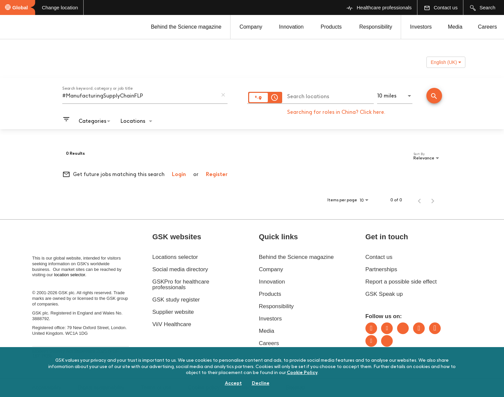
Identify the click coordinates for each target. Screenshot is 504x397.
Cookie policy (204, 387)
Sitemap (295, 387)
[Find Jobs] (434, 96)
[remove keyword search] (223, 95)
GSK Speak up (384, 294)
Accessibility (46, 387)
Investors (421, 27)
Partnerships (381, 269)
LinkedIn (371, 328)
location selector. (70, 274)
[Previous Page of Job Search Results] (419, 200)
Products (330, 27)
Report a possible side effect (401, 282)
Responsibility (375, 27)
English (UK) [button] (446, 62)
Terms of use (156, 387)
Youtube (371, 341)
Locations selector (175, 257)
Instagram (419, 328)
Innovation (291, 27)
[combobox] (140, 95)
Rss (387, 341)
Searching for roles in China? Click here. (336, 112)
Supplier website (173, 312)
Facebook (435, 328)
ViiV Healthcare (171, 324)
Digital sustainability (101, 387)
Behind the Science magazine (186, 27)
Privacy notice (252, 387)
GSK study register (176, 300)
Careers (487, 27)
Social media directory (180, 269)
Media (455, 27)
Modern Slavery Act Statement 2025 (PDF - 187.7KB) (77, 353)
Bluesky (403, 328)
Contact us (378, 257)
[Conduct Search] (434, 95)
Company (251, 27)
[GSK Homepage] (22, 27)
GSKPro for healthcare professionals (180, 285)
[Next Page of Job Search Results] (432, 200)
